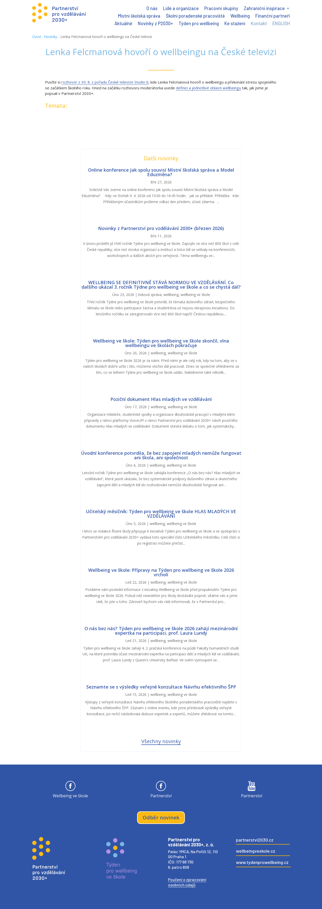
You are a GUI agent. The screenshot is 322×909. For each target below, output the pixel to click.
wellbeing (171, 294)
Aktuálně (123, 24)
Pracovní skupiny (221, 9)
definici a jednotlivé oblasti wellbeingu (208, 87)
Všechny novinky (161, 741)
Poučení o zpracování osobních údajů (187, 882)
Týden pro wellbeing (199, 24)
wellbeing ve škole (195, 294)
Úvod (36, 36)
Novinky (50, 36)
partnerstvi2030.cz (254, 840)
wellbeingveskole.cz (255, 851)
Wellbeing (240, 16)
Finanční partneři (272, 16)
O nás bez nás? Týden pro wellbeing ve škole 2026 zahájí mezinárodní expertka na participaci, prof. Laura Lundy (161, 630)
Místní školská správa (139, 16)
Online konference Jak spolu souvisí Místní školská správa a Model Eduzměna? (161, 172)
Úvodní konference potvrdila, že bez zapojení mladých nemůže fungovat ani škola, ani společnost (161, 455)
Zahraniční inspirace (264, 9)
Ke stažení (234, 24)
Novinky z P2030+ (155, 24)
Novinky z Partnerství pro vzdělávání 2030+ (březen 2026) (161, 228)
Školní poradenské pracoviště (195, 16)
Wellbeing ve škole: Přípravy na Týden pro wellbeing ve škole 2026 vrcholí (161, 572)
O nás (151, 9)
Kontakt (259, 24)
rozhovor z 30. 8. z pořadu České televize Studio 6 (104, 82)
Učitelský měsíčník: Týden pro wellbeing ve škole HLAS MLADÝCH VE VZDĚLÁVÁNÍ (161, 513)
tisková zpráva (150, 294)
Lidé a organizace (181, 9)
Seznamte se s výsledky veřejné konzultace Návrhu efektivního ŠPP (161, 687)
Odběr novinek (161, 817)
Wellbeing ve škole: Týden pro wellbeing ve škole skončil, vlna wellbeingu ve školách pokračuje (161, 343)
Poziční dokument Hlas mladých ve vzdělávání (161, 399)
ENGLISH (281, 24)
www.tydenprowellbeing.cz (262, 862)
